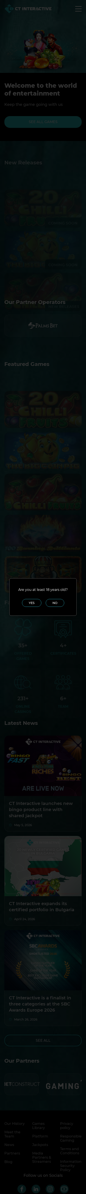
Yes (32, 603)
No (54, 603)
